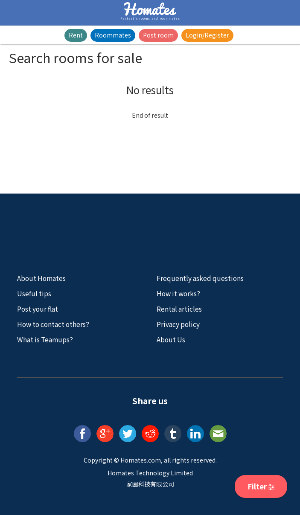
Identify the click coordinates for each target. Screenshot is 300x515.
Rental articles (179, 308)
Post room (158, 35)
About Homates (41, 278)
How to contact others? (53, 324)
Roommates (113, 35)
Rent (76, 35)
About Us (171, 339)
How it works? (178, 293)
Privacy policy (178, 324)
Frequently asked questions (200, 278)
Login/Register (207, 35)
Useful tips (34, 293)
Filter (261, 486)
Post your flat (37, 308)
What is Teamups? (45, 339)
